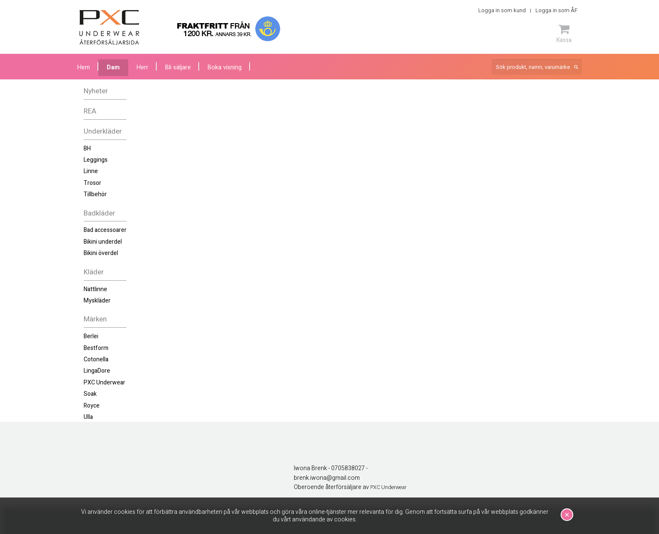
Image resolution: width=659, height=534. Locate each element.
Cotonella (96, 359)
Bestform (96, 348)
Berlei (91, 336)
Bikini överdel (101, 253)
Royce (92, 405)
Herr (142, 67)
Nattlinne (95, 289)
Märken (95, 319)
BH (87, 148)
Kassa (564, 33)
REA (90, 111)
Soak (90, 393)
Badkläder (99, 213)
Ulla (88, 417)
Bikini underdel (103, 241)
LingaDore (97, 370)
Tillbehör (95, 194)
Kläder (94, 272)
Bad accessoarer (105, 230)
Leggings (96, 159)
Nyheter (96, 91)
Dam (113, 67)
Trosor (92, 183)
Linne (91, 171)
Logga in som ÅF (556, 10)
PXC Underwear (104, 382)
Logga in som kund (502, 10)
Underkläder (103, 131)
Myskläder (97, 300)
